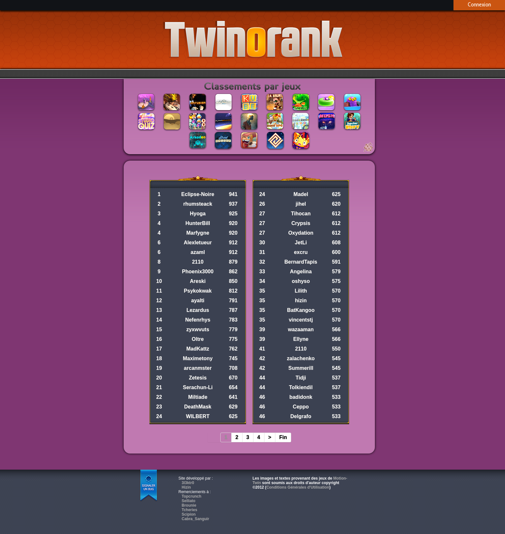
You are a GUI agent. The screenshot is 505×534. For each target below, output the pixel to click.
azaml (198, 252)
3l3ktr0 (188, 483)
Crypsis (300, 223)
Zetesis (197, 377)
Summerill (300, 368)
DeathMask (197, 406)
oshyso (301, 281)
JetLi (301, 242)
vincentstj (301, 320)
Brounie (189, 505)
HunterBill (198, 223)
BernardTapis (300, 262)
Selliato (188, 501)
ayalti (198, 300)
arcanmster (198, 368)
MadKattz (197, 348)
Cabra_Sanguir (195, 519)
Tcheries (189, 510)
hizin (301, 300)
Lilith (301, 291)
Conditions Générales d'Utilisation (297, 487)
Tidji (301, 377)
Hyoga (198, 213)
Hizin (186, 487)
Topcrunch (191, 496)
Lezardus (197, 310)
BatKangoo (300, 310)
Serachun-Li (198, 387)
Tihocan (300, 213)
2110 (198, 262)
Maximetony (198, 358)
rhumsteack (197, 204)
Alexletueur (198, 242)
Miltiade (197, 397)
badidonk (300, 397)
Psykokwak (198, 291)
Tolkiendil (300, 387)
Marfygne (197, 233)
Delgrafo (301, 416)
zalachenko (301, 358)
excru (301, 252)
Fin (283, 437)
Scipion (188, 514)
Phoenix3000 (198, 271)
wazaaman (301, 329)
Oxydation (300, 233)
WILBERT (198, 416)
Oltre (198, 339)
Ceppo (301, 406)
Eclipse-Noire (197, 194)
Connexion (479, 4)
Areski (198, 281)
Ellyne (300, 339)
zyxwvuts (197, 329)
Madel (300, 194)
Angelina (301, 271)
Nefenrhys (197, 320)
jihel (301, 204)
